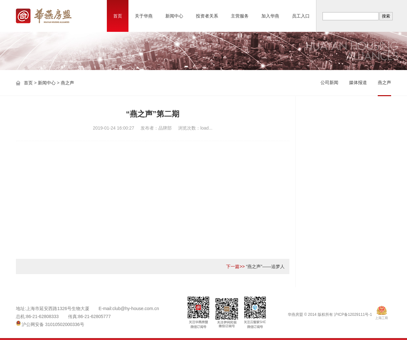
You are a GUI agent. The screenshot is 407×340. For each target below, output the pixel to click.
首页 (117, 15)
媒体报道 (358, 82)
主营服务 (240, 15)
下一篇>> (235, 266)
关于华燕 (144, 15)
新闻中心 (174, 15)
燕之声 (67, 82)
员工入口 (301, 15)
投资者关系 (207, 15)
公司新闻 (329, 82)
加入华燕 (270, 15)
